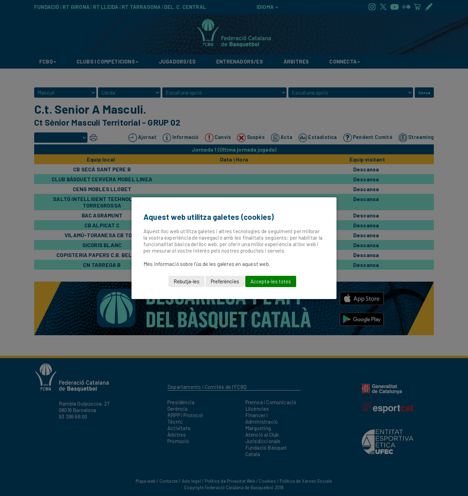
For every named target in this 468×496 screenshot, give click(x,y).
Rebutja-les (186, 281)
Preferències (225, 281)
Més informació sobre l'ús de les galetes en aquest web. (206, 264)
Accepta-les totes (270, 281)
